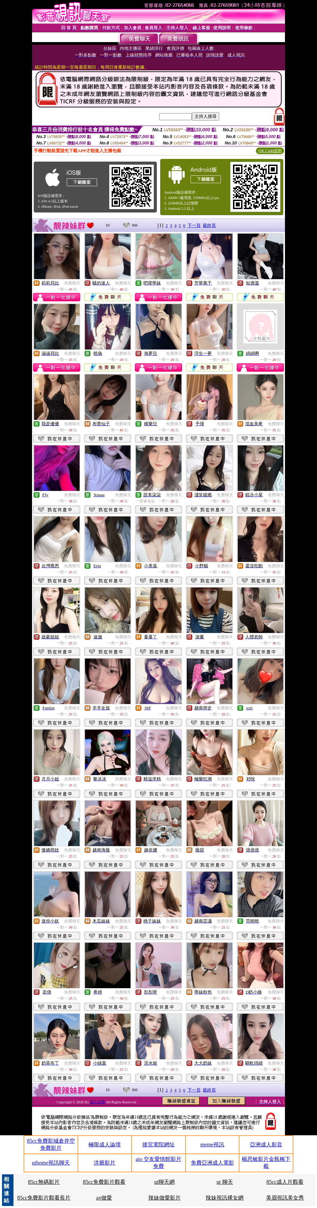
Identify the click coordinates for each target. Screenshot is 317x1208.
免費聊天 (72, 283)
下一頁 (194, 225)
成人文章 (98, 1102)
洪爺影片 (104, 1163)
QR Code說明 (270, 150)
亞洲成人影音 (266, 1144)
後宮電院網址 (158, 1144)
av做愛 (104, 1198)
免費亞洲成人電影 (212, 1163)
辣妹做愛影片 (164, 1198)
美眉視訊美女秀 (285, 1198)
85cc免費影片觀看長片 (43, 1198)
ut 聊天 (225, 1182)
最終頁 (209, 225)
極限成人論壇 (104, 1144)
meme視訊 (212, 1144)
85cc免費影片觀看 (104, 1182)
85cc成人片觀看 (285, 1182)
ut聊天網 (164, 1182)
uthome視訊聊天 (51, 1163)
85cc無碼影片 (44, 1182)
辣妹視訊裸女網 (224, 1198)
